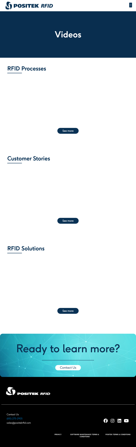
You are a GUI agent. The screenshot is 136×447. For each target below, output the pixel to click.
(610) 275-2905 (14, 418)
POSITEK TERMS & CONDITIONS (118, 434)
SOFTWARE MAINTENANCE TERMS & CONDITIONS (84, 436)
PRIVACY (57, 434)
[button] (130, 5)
